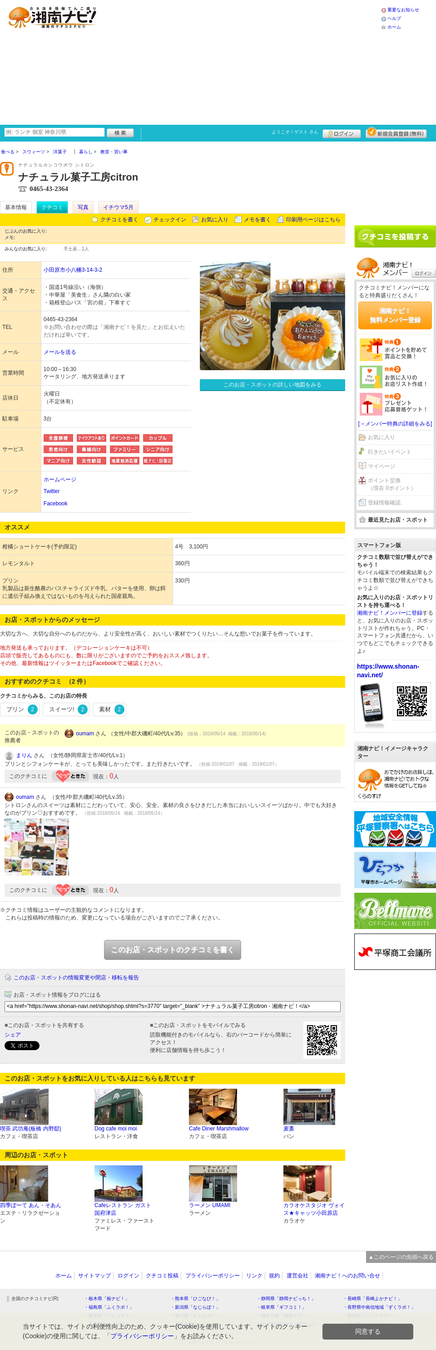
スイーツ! (68, 709)
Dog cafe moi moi (115, 1128)
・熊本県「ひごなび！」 (195, 1298)
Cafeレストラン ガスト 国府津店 (122, 1209)
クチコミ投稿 (162, 1275)
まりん (24, 755)
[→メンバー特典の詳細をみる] (395, 424)
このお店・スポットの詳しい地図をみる (272, 385)
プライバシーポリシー (212, 1275)
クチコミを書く (119, 219)
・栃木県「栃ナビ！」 (106, 1298)
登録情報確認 (384, 502)
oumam (85, 733)
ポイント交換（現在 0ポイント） (392, 484)
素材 (111, 709)
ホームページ (60, 479)
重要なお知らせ (403, 9)
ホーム (394, 26)
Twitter (51, 491)
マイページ (381, 466)
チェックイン (170, 219)
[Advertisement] (194, 61)
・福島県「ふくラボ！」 (109, 1307)
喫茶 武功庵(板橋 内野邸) (30, 1128)
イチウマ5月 (118, 207)
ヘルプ (394, 18)
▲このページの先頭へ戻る (401, 1257)
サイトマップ (94, 1275)
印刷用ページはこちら (313, 219)
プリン (22, 709)
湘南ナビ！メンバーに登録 (389, 613)
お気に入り (214, 219)
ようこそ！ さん (295, 131)
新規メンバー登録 (396, 132)
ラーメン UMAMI (209, 1205)
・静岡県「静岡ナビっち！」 (286, 1298)
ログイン (341, 132)
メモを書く (257, 219)
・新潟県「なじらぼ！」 (195, 1307)
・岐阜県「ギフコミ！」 (282, 1307)
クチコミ (52, 207)
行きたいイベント (389, 452)
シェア (13, 1035)
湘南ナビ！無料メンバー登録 (395, 315)
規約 (274, 1275)
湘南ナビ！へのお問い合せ (347, 1275)
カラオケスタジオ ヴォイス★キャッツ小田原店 (314, 1209)
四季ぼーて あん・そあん (30, 1205)
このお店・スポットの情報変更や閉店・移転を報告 (76, 977)
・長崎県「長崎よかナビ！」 (372, 1298)
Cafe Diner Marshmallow (218, 1128)
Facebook (56, 503)
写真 (83, 207)
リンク (254, 1275)
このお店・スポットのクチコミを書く (172, 950)
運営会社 (297, 1275)
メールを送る (60, 352)
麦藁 (288, 1128)
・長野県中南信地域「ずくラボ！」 (379, 1307)
